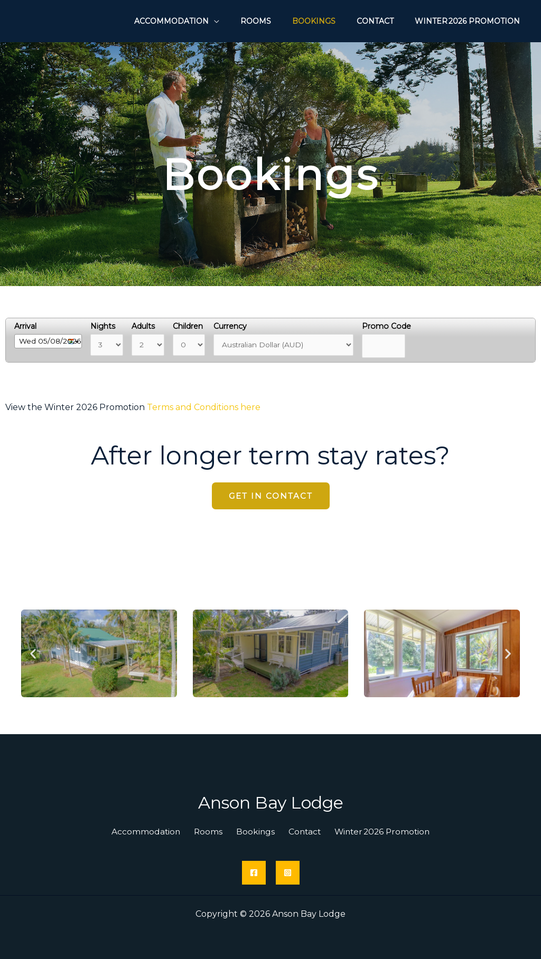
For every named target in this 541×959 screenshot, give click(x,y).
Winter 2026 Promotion (373, 832)
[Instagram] (288, 873)
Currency (234, 326)
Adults (145, 326)
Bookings (253, 832)
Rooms (211, 832)
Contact (298, 832)
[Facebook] (254, 873)
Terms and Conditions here (203, 407)
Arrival (25, 326)
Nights (104, 326)
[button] (33, 653)
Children (191, 326)
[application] (242, 19)
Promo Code (392, 326)
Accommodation (153, 832)
